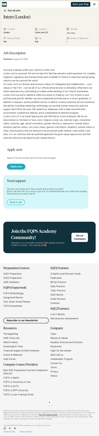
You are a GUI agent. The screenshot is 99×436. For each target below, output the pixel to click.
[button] (94, 4)
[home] (4, 4)
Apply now (16, 166)
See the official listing (48, 415)
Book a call (16, 202)
